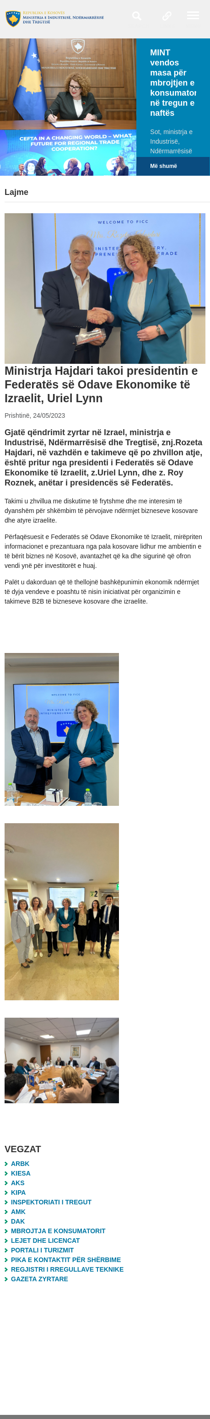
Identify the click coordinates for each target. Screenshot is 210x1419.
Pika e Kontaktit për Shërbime (66, 1259)
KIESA (21, 1173)
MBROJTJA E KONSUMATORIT (58, 1231)
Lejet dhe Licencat (45, 1240)
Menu (193, 26)
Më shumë (163, 166)
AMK (18, 1211)
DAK (18, 1221)
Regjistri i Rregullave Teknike (67, 1269)
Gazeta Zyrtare (39, 1279)
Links (168, 26)
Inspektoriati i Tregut (51, 1202)
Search (138, 26)
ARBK (20, 1163)
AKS (18, 1183)
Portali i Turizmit (42, 1250)
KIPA (18, 1192)
